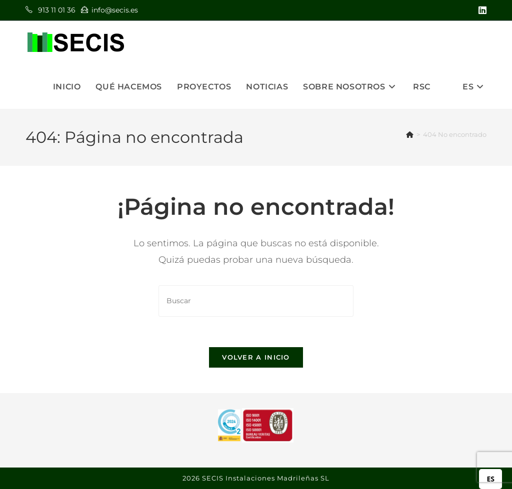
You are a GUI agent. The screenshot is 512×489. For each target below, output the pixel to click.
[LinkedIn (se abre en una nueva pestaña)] (481, 10)
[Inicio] (410, 134)
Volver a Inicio (256, 357)
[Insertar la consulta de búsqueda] (256, 301)
